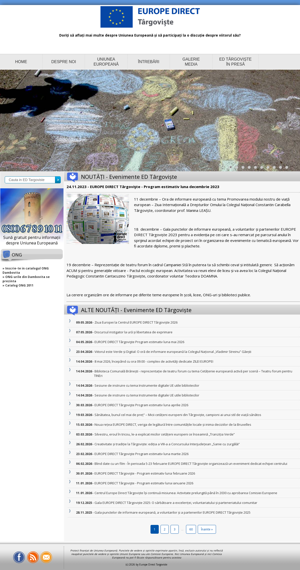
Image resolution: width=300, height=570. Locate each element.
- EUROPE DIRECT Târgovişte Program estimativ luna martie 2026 (141, 454)
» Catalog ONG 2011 (18, 285)
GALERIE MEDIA (191, 61)
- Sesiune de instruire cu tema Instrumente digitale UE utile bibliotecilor (146, 385)
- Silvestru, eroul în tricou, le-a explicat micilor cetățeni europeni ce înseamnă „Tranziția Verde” (164, 434)
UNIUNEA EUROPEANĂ (106, 61)
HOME (21, 62)
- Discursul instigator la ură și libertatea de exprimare (133, 332)
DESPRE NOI (63, 62)
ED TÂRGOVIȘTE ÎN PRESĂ (235, 61)
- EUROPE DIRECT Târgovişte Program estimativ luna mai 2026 (139, 342)
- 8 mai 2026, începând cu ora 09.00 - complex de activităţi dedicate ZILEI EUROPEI (153, 361)
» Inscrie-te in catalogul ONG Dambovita (25, 270)
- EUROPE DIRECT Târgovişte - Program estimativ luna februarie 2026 (144, 473)
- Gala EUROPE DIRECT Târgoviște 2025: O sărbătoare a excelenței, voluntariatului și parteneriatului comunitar (175, 502)
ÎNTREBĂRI (148, 62)
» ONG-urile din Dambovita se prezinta (26, 279)
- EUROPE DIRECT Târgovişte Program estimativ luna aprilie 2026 (141, 405)
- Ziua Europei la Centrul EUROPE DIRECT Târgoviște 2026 (136, 322)
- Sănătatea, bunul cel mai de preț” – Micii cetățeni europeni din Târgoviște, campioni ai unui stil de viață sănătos (177, 414)
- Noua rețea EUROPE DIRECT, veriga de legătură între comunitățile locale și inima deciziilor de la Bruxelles (172, 424)
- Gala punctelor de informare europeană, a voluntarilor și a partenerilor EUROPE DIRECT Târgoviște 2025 (172, 512)
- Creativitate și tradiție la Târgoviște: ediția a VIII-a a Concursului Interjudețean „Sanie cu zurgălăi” (167, 444)
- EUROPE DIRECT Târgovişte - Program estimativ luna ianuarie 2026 (143, 483)
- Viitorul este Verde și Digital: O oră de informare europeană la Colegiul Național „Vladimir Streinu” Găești (172, 351)
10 (288, 168)
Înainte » (207, 529)
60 (191, 529)
